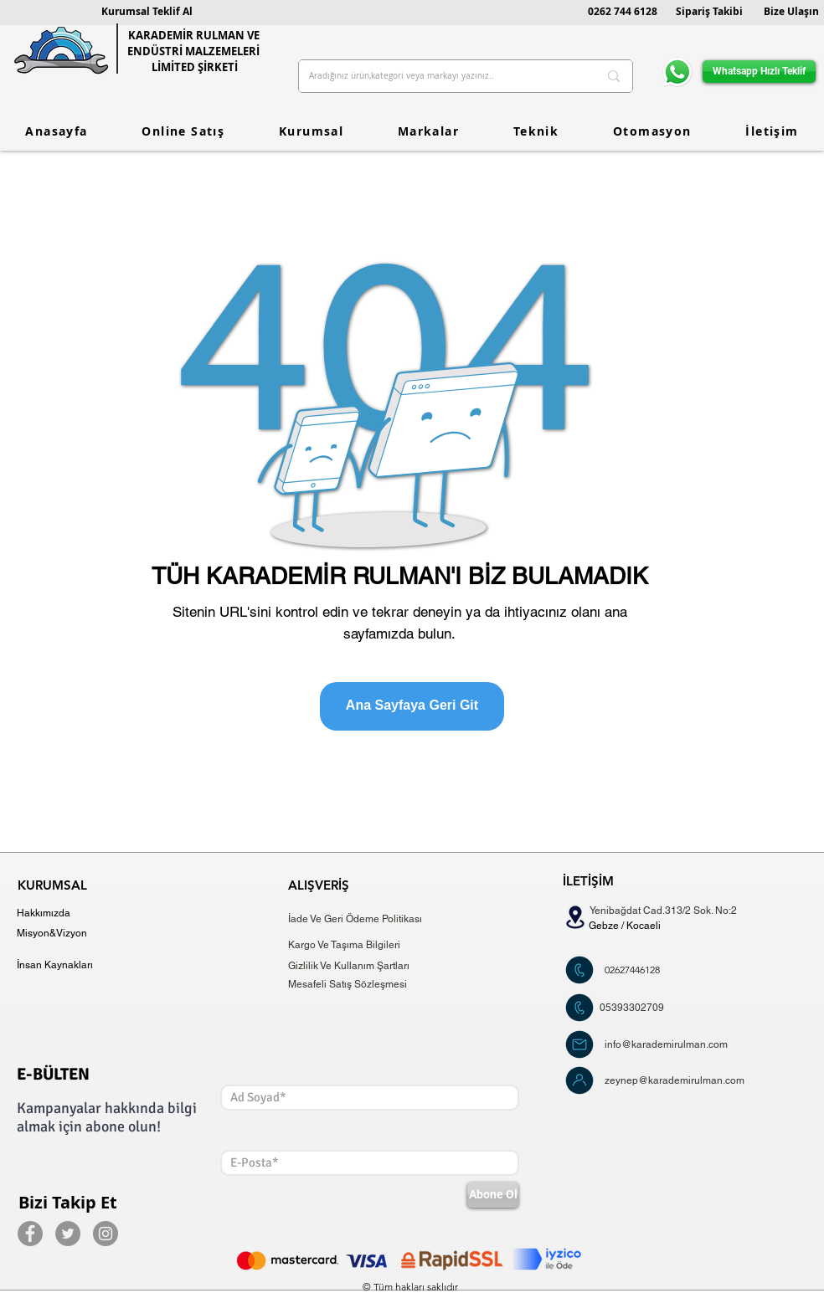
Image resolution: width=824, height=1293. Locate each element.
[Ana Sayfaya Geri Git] (412, 706)
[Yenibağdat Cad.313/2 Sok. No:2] (668, 911)
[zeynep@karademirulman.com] (680, 1080)
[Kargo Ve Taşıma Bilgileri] (346, 945)
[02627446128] (631, 970)
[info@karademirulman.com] (676, 1044)
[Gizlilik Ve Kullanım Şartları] (357, 966)
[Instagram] (105, 1233)
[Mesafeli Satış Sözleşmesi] (359, 984)
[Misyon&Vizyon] (52, 933)
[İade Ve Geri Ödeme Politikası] (359, 919)
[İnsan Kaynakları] (61, 965)
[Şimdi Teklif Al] (579, 970)
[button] (147, 12)
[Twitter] (67, 1233)
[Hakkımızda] (48, 913)
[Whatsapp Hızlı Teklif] (759, 71)
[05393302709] (631, 1008)
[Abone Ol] (492, 1195)
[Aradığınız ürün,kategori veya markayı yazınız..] (441, 76)
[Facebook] (30, 1233)
